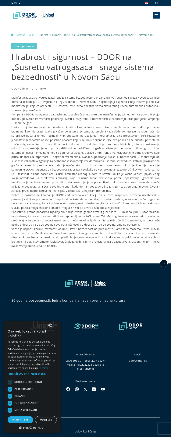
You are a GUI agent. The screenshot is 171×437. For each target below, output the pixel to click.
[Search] (156, 3)
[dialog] (32, 377)
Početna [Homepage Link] (18, 35)
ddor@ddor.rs (138, 360)
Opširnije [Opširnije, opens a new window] (45, 368)
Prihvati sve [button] (20, 419)
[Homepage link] (33, 15)
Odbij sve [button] (46, 419)
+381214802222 (77, 364)
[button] (32, 373)
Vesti (32, 35)
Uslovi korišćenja (85, 431)
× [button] (55, 325)
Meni (16, 3)
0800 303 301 (74, 360)
